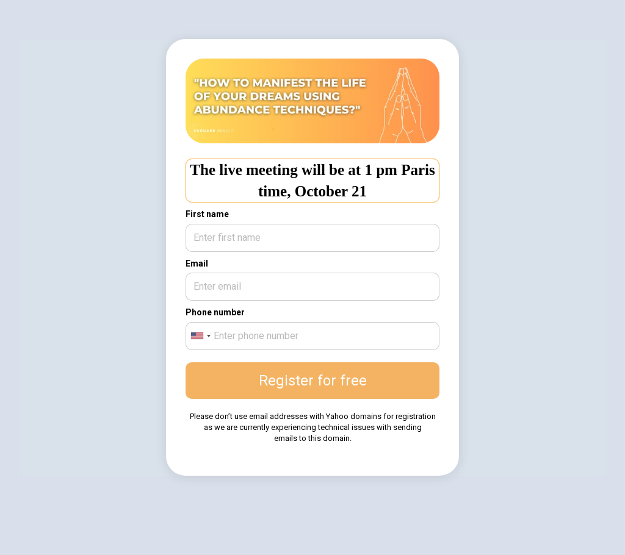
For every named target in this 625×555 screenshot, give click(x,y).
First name (207, 214)
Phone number (215, 312)
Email (197, 263)
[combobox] (200, 336)
